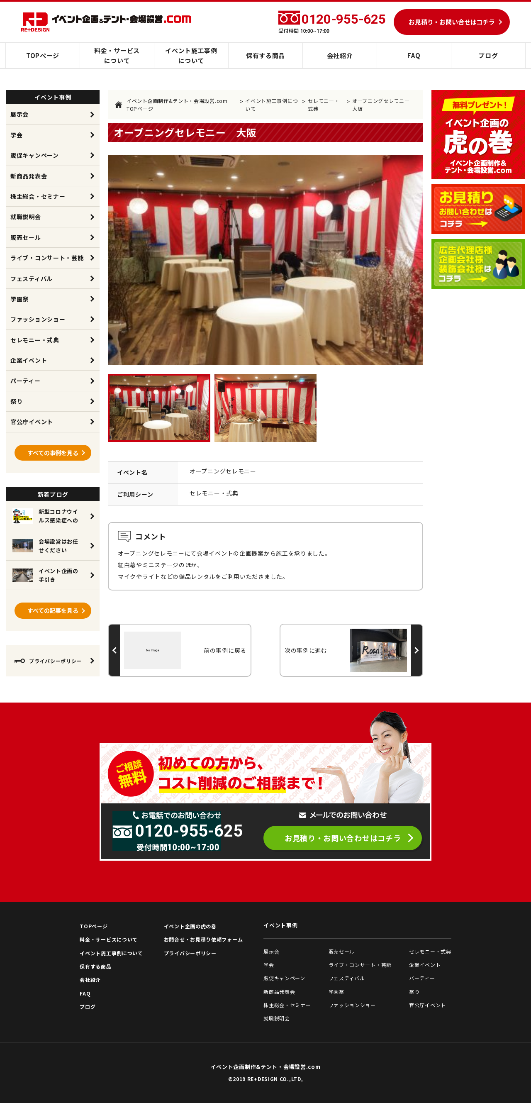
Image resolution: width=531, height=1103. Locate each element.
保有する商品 (265, 55)
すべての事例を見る (52, 453)
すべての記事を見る (52, 610)
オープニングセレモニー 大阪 (383, 104)
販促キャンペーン (34, 155)
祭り (16, 401)
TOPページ (42, 55)
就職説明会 (25, 216)
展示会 (19, 114)
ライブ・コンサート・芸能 (46, 258)
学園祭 (19, 299)
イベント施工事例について (191, 55)
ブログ (488, 55)
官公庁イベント (31, 421)
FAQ (413, 55)
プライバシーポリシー (48, 660)
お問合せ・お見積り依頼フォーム (203, 939)
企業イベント (28, 360)
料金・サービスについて (117, 55)
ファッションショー (37, 319)
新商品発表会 (28, 176)
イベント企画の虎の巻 (190, 926)
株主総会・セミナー (37, 196)
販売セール (25, 237)
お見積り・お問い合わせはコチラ (343, 837)
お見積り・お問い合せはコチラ (452, 21)
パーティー (25, 380)
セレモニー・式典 (323, 104)
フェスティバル (31, 278)
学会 (16, 135)
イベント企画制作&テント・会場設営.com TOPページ (171, 104)
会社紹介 (340, 55)
